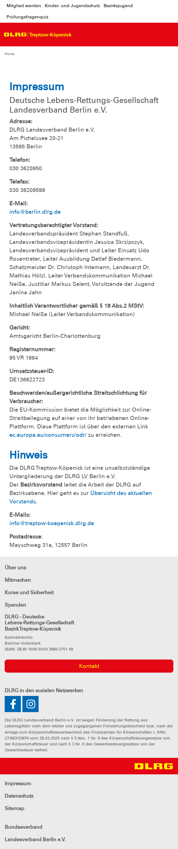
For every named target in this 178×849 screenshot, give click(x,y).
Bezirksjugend (118, 5)
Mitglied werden (24, 5)
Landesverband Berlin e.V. (35, 839)
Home (9, 54)
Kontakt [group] (89, 666)
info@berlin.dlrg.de (35, 211)
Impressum (18, 783)
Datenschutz (19, 796)
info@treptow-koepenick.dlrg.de (51, 523)
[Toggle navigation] (80, 34)
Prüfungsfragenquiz (27, 16)
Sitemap (14, 808)
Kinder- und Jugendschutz (72, 5)
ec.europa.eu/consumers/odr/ (48, 434)
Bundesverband (23, 827)
